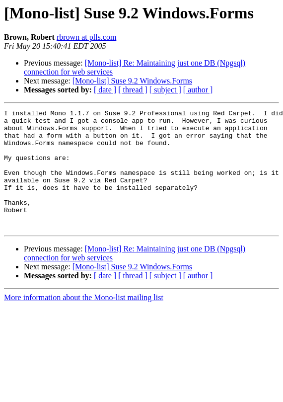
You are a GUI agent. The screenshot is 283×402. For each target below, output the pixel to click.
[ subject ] (165, 89)
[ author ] (198, 89)
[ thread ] (132, 89)
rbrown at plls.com (86, 37)
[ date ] (105, 89)
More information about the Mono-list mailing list (83, 321)
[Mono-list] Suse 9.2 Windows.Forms (132, 81)
